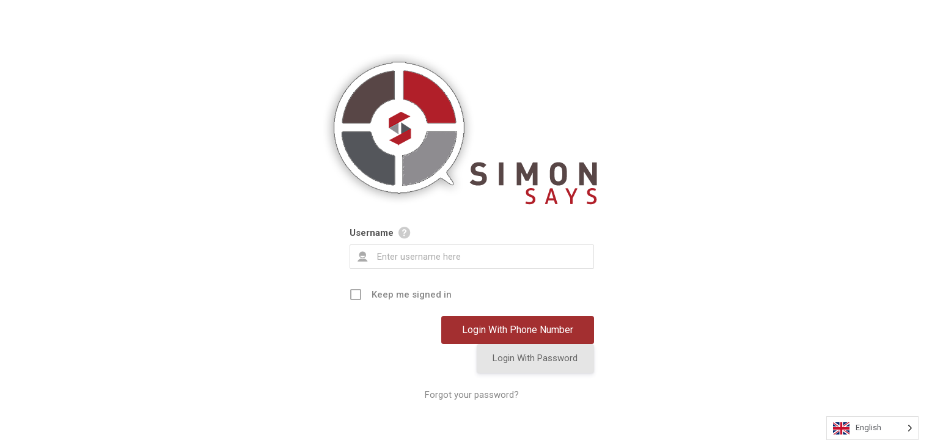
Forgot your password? (472, 394)
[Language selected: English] (872, 428)
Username (372, 232)
